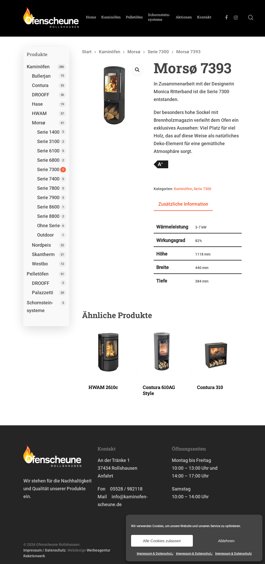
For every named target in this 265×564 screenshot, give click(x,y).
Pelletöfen (136, 18)
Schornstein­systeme (162, 18)
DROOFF (40, 94)
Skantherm (43, 254)
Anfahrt (105, 476)
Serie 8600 (48, 207)
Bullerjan (41, 76)
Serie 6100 (48, 150)
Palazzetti (42, 292)
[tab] (183, 204)
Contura (40, 85)
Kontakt (207, 18)
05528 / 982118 (126, 489)
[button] (137, 70)
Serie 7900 (48, 197)
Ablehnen (226, 541)
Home (94, 18)
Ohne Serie (48, 225)
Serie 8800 (48, 216)
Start (87, 51)
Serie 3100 (48, 141)
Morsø (38, 122)
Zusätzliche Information (183, 204)
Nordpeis (41, 245)
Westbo (40, 263)
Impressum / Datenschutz (44, 550)
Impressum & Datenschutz (155, 553)
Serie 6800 (48, 160)
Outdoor (45, 235)
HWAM (39, 113)
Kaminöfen (113, 18)
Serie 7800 (48, 188)
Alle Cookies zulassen (162, 541)
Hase (37, 104)
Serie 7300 (48, 169)
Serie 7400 (48, 179)
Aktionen (186, 18)
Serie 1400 (48, 132)
